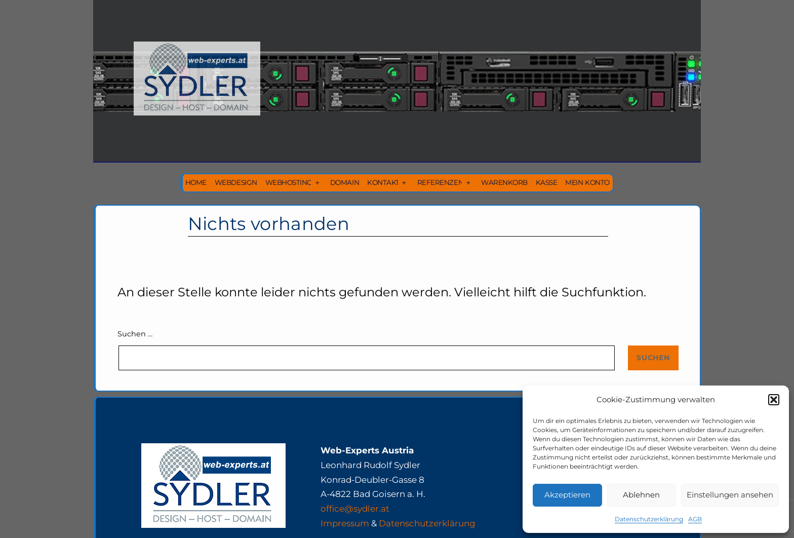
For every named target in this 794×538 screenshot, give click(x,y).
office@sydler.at (355, 509)
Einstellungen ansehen (730, 494)
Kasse (547, 182)
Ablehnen (641, 494)
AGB (695, 519)
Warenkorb (504, 182)
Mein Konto (587, 182)
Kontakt (383, 182)
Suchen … (134, 333)
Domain (344, 182)
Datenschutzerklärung (649, 519)
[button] (774, 400)
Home (196, 182)
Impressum (345, 523)
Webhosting (288, 182)
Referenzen (440, 182)
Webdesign (236, 182)
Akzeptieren (567, 494)
